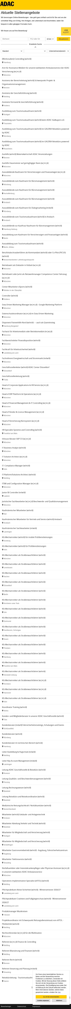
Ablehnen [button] (59, 1000)
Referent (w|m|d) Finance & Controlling (19, 942)
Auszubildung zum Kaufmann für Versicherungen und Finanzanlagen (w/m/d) (35, 234)
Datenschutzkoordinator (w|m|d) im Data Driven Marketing (27, 313)
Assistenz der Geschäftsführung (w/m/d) (19, 93)
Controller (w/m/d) (10, 295)
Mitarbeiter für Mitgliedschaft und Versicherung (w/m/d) (26, 832)
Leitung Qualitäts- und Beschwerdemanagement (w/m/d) (26, 778)
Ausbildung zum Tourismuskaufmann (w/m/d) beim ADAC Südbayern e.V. (33, 120)
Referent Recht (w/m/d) (12, 959)
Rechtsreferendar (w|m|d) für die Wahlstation (22, 933)
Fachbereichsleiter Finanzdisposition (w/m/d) (21, 340)
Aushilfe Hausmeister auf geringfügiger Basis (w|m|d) (25, 163)
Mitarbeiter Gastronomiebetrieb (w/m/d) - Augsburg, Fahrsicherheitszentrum (35, 850)
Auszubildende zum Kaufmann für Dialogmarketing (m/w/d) (27, 208)
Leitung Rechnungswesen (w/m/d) (16, 787)
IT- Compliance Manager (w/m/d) (16, 465)
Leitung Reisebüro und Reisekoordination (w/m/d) (23, 796)
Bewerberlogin (6, 1006)
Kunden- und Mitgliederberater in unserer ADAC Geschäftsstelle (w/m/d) (33, 716)
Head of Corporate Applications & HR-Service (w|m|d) (25, 385)
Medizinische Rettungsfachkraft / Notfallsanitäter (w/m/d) (26, 805)
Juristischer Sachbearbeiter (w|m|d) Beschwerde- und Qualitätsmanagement (35, 501)
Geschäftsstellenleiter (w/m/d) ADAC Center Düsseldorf (25, 367)
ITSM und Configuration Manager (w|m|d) (20, 483)
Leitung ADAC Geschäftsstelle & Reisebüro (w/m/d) (23, 770)
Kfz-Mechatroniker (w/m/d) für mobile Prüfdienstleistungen (27, 537)
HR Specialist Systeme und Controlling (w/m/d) (22, 430)
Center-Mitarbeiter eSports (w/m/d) (17, 286)
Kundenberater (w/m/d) (12, 734)
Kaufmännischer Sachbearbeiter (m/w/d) (19, 528)
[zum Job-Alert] (66, 31)
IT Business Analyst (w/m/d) (14, 447)
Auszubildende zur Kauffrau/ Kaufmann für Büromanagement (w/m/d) (32, 225)
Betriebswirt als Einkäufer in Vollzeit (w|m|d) (21, 265)
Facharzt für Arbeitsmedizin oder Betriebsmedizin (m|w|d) (27, 331)
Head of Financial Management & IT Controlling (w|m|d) (26, 403)
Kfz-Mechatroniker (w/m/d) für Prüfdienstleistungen (24, 546)
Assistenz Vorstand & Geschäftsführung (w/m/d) (22, 102)
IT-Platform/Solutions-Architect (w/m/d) (19, 474)
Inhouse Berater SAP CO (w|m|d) (16, 439)
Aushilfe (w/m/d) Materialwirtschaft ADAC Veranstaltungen (27, 154)
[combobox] (50, 39)
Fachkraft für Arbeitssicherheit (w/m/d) (18, 349)
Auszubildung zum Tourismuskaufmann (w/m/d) (22, 243)
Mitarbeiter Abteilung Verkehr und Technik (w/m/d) (23, 823)
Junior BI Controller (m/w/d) (14, 492)
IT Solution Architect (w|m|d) (14, 456)
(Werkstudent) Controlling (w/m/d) (16, 59)
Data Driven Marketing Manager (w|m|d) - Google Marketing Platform (32, 304)
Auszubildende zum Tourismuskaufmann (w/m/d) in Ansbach (28, 217)
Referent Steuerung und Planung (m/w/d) (19, 968)
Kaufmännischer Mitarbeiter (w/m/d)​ (17, 510)
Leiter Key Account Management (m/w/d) (19, 761)
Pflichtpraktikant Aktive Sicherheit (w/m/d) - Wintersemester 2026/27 (31, 889)
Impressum (36, 1006)
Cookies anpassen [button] (43, 1000)
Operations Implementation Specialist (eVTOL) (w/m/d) (25, 881)
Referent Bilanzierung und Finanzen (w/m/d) (20, 951)
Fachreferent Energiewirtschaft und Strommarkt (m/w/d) (26, 358)
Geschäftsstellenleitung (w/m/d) (15, 376)
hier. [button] (59, 992)
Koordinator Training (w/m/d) (14, 707)
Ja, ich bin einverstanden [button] (51, 997)
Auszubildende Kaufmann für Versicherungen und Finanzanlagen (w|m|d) (33, 172)
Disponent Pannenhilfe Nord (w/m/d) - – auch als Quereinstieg (28, 322)
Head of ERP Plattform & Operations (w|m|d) (21, 394)
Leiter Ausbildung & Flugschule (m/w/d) (19, 752)
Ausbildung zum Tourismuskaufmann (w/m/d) (21, 111)
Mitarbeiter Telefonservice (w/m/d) (17, 859)
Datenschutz (21, 1006)
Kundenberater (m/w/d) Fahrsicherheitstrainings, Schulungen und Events (33, 725)
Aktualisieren (63, 39)
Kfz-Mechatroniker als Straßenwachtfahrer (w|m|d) (24, 680)
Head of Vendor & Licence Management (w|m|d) (23, 412)
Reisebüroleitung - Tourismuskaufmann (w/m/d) (22, 977)
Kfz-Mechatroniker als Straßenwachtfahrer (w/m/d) (23, 555)
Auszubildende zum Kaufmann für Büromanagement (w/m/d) (28, 181)
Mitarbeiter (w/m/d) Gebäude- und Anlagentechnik (23, 814)
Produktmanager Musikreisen (14, 911)
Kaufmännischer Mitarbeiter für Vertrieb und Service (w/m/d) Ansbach (32, 519)
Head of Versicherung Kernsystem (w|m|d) (20, 421)
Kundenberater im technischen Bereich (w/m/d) (22, 743)
